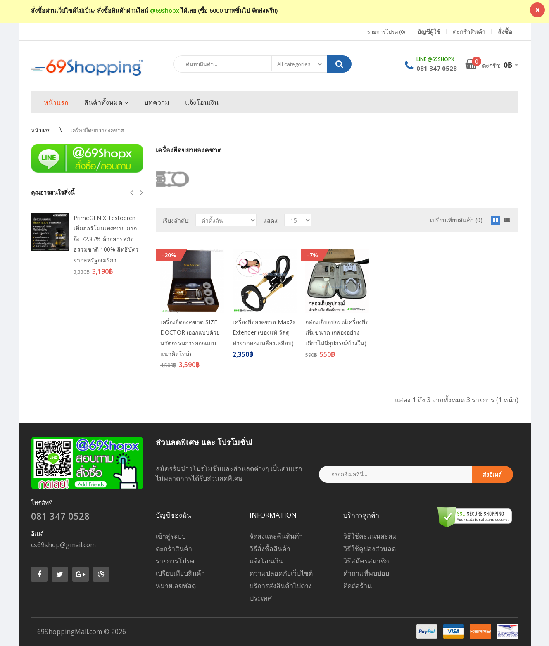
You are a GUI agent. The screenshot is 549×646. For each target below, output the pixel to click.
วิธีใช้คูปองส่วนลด (369, 548)
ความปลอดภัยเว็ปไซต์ (281, 573)
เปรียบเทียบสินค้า (180, 573)
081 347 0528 (436, 68)
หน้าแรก (41, 130)
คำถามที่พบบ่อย (366, 573)
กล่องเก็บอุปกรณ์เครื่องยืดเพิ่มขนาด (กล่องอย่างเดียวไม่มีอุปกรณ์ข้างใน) (337, 332)
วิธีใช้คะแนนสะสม (370, 536)
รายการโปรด (175, 560)
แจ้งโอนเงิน (266, 560)
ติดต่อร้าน (357, 585)
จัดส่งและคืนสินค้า (276, 536)
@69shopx (164, 10)
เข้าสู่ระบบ (171, 536)
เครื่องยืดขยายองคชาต (97, 130)
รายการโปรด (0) (386, 32)
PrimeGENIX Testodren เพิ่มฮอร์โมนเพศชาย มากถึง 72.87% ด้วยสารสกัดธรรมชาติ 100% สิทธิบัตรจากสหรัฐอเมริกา (106, 239)
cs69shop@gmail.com (63, 544)
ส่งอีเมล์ (492, 474)
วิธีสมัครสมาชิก (366, 560)
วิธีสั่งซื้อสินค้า (270, 548)
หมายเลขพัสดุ (176, 585)
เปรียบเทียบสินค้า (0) (456, 220)
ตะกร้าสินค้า (174, 548)
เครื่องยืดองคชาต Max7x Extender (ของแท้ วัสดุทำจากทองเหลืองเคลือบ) (264, 332)
